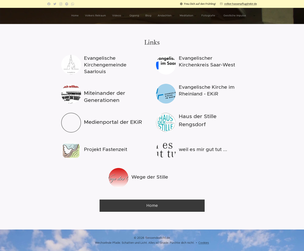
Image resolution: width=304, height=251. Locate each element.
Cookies (203, 242)
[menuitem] (115, 16)
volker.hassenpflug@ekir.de (240, 4)
